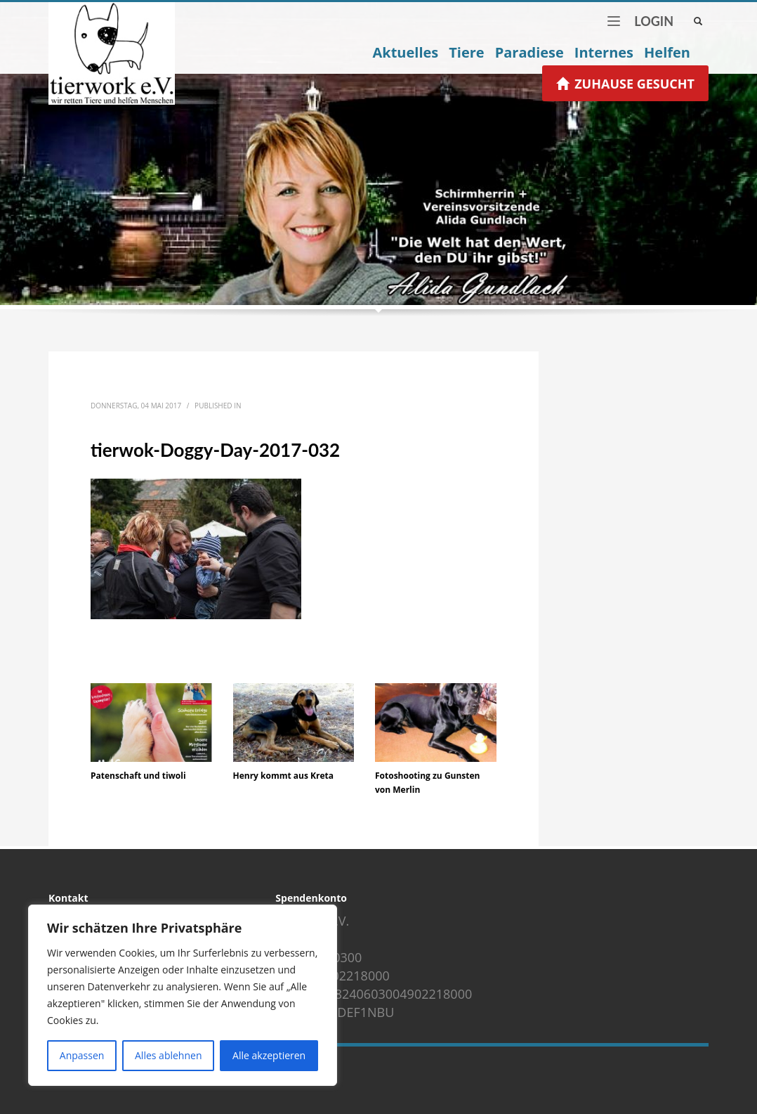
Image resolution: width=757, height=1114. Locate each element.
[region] (182, 995)
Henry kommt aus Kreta (283, 776)
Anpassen (82, 1055)
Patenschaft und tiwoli (138, 776)
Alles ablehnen (168, 1055)
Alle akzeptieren (268, 1055)
